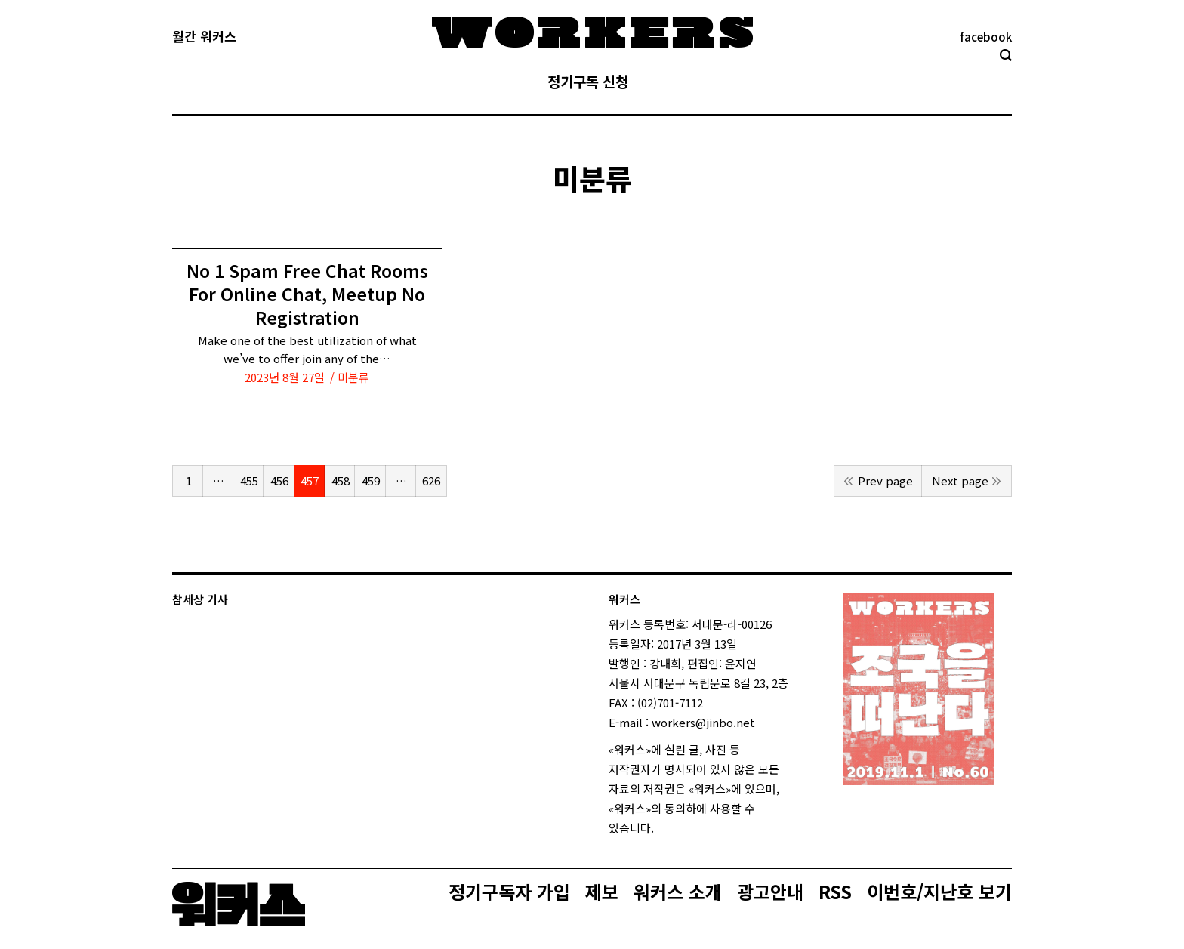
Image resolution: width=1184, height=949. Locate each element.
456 (279, 480)
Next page (960, 480)
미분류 (353, 377)
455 (249, 480)
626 (431, 480)
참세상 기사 (200, 599)
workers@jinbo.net (703, 722)
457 (310, 480)
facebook (986, 37)
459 (371, 480)
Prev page (885, 480)
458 (340, 480)
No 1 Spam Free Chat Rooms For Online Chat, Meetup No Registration (307, 294)
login (667, 828)
